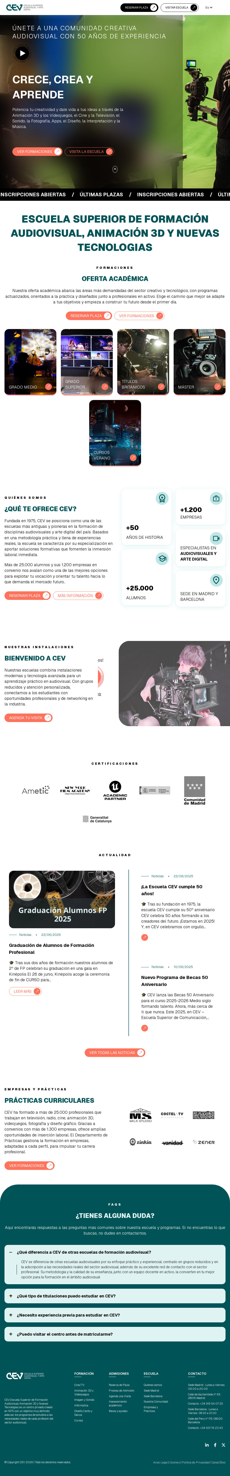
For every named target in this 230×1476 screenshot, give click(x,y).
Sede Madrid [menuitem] (151, 1390)
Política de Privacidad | (197, 1461)
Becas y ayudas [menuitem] (118, 1410)
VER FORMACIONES (36, 151)
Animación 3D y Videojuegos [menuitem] (83, 1392)
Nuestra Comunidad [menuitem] (156, 1401)
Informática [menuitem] (81, 1405)
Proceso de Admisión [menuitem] (121, 1390)
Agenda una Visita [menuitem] (120, 1395)
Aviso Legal (164, 1461)
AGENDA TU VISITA (27, 717)
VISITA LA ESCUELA (91, 151)
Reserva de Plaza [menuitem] (119, 1384)
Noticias (25, 934)
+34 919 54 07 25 (211, 1403)
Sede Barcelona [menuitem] (153, 1395)
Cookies (177, 1461)
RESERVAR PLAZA (136, 7)
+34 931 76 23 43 (211, 1427)
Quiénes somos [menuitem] (153, 1384)
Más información (80, 595)
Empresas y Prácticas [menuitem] (151, 1408)
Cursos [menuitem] (78, 1420)
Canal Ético (219, 1461)
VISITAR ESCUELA (176, 7)
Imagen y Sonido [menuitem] (84, 1399)
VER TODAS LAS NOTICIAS (112, 1052)
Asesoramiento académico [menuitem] (118, 1403)
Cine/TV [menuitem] (79, 1384)
